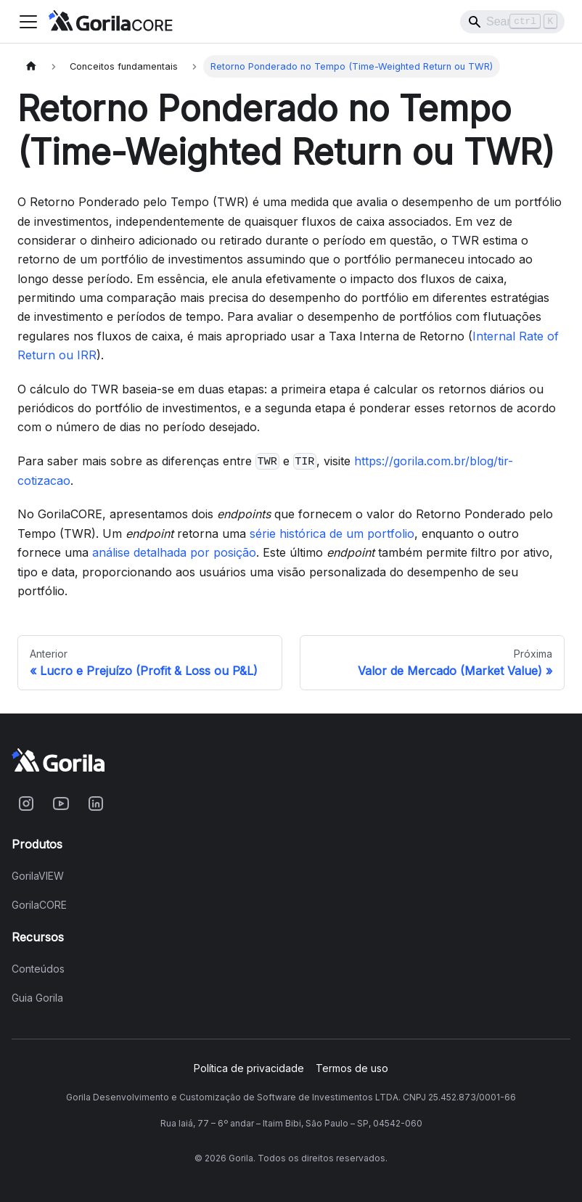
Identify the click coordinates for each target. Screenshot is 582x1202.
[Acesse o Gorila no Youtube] (60, 803)
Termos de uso (352, 1068)
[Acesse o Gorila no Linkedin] (95, 803)
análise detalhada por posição (174, 552)
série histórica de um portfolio (332, 533)
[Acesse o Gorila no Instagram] (26, 803)
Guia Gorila (37, 998)
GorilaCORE (39, 905)
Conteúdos (38, 969)
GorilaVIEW (38, 876)
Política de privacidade (249, 1068)
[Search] (512, 21)
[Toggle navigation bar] (28, 22)
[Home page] (31, 66)
